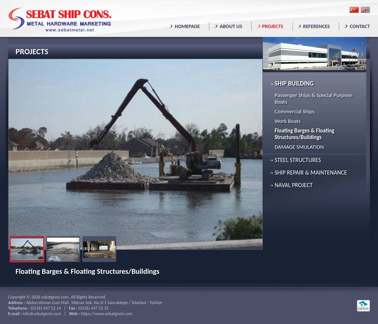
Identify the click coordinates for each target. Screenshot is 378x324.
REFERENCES (316, 26)
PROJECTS (272, 26)
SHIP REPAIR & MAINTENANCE (311, 172)
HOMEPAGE (187, 26)
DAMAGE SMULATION (299, 147)
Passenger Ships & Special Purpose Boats (313, 98)
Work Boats (287, 121)
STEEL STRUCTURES (298, 159)
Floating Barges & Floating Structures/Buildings (304, 134)
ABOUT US (231, 26)
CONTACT (360, 26)
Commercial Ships (295, 111)
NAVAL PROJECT (294, 185)
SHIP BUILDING (294, 83)
